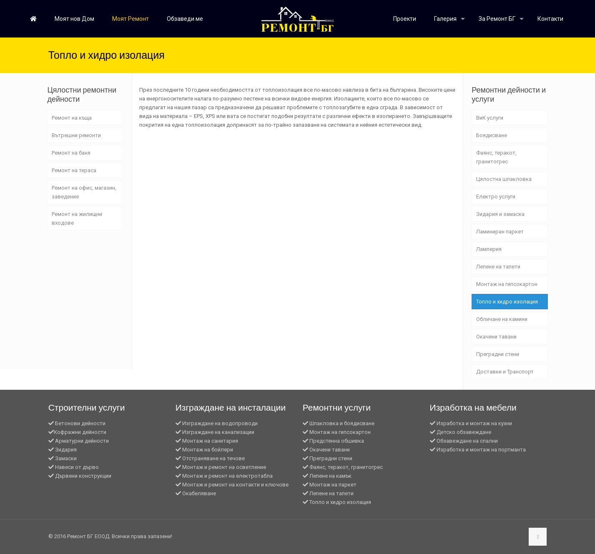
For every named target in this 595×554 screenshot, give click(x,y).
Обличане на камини (501, 319)
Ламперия (489, 249)
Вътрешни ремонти (76, 135)
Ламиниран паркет (500, 231)
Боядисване (491, 135)
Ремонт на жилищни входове (77, 218)
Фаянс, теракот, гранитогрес (496, 157)
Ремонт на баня (71, 153)
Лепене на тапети (498, 266)
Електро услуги (495, 196)
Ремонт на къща (72, 118)
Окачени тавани (496, 336)
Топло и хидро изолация (507, 301)
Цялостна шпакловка (504, 179)
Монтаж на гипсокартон (506, 284)
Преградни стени (497, 354)
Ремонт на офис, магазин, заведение (84, 192)
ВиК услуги (489, 118)
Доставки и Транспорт (505, 371)
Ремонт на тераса (74, 170)
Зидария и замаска (500, 214)
